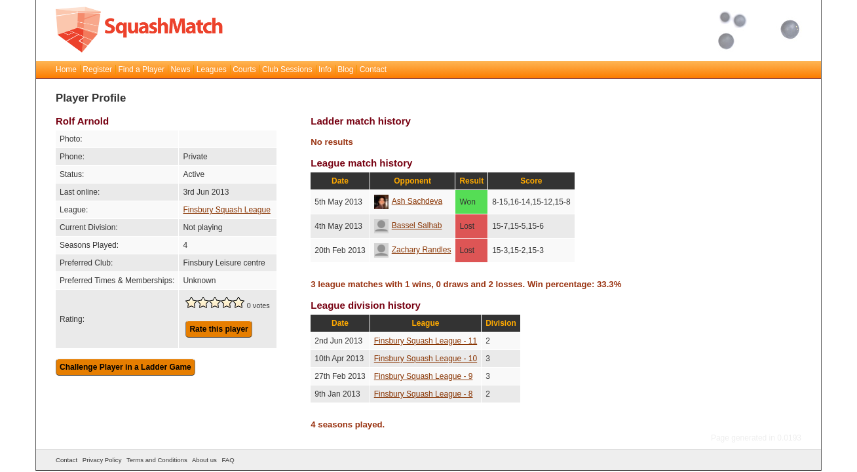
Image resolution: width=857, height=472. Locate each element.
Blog (345, 69)
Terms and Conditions (156, 459)
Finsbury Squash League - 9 (423, 376)
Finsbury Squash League (226, 209)
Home (66, 69)
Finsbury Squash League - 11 (425, 340)
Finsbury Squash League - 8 (423, 394)
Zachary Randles (412, 249)
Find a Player (141, 69)
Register (97, 69)
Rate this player (218, 329)
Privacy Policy (102, 459)
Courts (244, 69)
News (180, 69)
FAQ (227, 459)
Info (325, 69)
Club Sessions (287, 69)
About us (204, 459)
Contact (373, 69)
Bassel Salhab (408, 225)
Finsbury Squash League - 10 (425, 358)
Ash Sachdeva (408, 201)
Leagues (212, 69)
